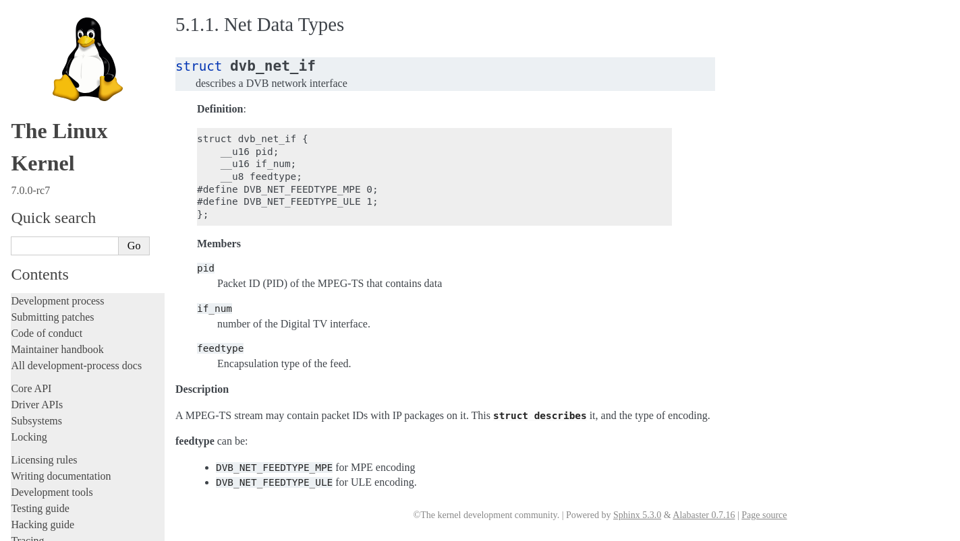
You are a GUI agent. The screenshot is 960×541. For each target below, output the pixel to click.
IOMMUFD (50, 262)
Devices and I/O (53, 156)
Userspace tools (45, 96)
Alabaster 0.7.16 (704, 515)
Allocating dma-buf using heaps (85, 196)
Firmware (32, 389)
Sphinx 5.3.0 (637, 515)
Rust (20, 24)
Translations (37, 474)
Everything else (50, 367)
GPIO (39, 249)
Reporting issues (46, 80)
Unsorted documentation (64, 451)
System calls (44, 127)
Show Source (39, 528)
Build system (39, 63)
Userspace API (44, 112)
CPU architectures (50, 429)
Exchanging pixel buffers (73, 210)
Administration (43, 47)
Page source (764, 515)
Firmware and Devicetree (66, 406)
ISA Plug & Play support (72, 354)
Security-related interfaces (70, 141)
